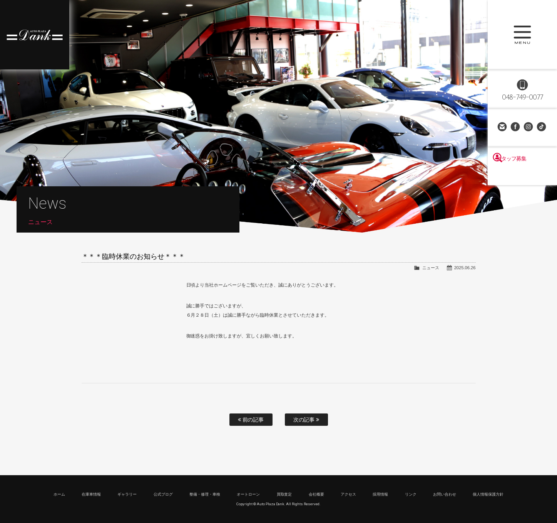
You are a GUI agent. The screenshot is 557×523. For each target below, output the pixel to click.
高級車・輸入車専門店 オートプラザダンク (34, 34)
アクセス (348, 494)
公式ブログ (163, 494)
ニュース (430, 267)
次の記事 (306, 420)
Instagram (528, 127)
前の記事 (251, 420)
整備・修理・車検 (204, 494)
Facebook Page (515, 127)
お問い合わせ (502, 127)
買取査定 (284, 494)
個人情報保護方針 (488, 494)
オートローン (248, 494)
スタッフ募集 (522, 174)
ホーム (59, 494)
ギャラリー (127, 494)
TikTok (542, 127)
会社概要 (316, 494)
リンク (410, 494)
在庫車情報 (91, 494)
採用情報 (380, 494)
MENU (522, 34)
